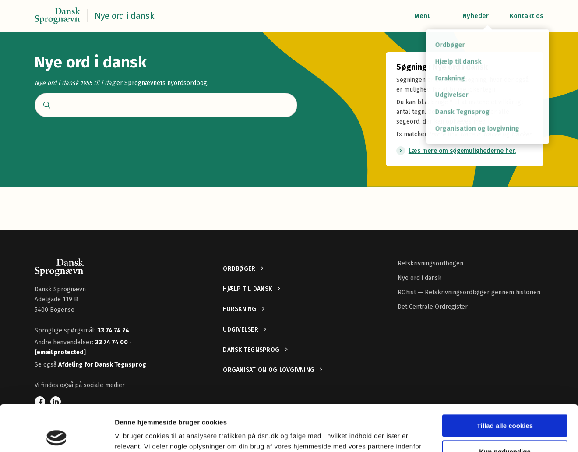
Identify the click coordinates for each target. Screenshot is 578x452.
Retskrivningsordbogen (430, 263)
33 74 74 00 (112, 342)
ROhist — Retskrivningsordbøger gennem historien (469, 292)
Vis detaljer (132, 434)
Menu (422, 16)
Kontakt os (526, 16)
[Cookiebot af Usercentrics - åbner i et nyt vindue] (56, 434)
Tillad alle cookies (505, 379)
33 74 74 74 (113, 330)
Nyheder (475, 16)
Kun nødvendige (505, 405)
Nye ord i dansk (419, 278)
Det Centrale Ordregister (433, 307)
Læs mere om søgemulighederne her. (462, 151)
